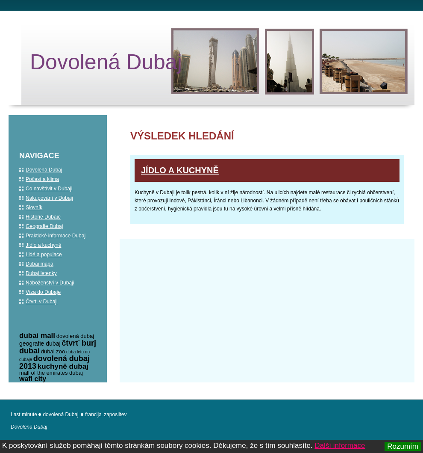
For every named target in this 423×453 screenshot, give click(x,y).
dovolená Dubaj (60, 414)
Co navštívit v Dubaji (49, 189)
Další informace (339, 445)
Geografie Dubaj (44, 226)
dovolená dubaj (75, 336)
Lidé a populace (44, 255)
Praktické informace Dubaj (55, 236)
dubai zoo (53, 351)
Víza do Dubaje (43, 292)
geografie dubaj (40, 343)
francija (93, 414)
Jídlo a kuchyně (180, 170)
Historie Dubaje (43, 217)
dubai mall (37, 336)
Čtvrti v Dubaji (42, 302)
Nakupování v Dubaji (49, 198)
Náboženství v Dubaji (50, 283)
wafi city (32, 378)
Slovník (34, 207)
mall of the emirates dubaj (51, 373)
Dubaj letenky (41, 273)
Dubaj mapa (39, 264)
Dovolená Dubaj (106, 62)
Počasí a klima (42, 179)
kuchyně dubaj (63, 366)
